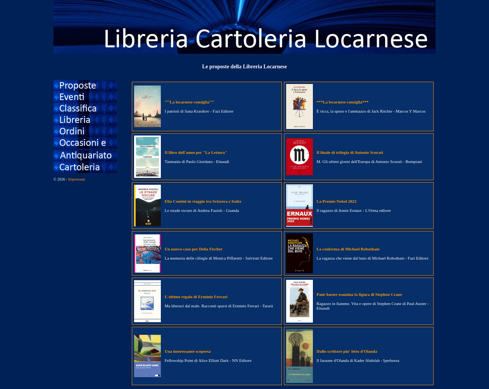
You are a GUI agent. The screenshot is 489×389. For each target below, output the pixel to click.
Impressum (76, 179)
